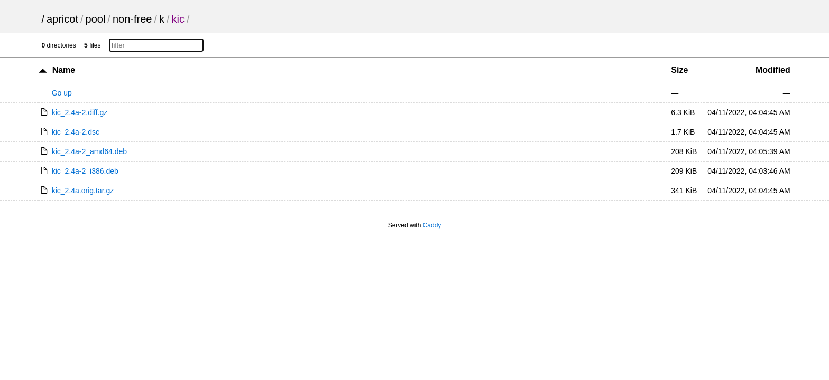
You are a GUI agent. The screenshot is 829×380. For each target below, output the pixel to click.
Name (64, 69)
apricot (62, 19)
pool (96, 19)
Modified (773, 69)
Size (679, 69)
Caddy (432, 225)
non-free (132, 19)
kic (178, 19)
